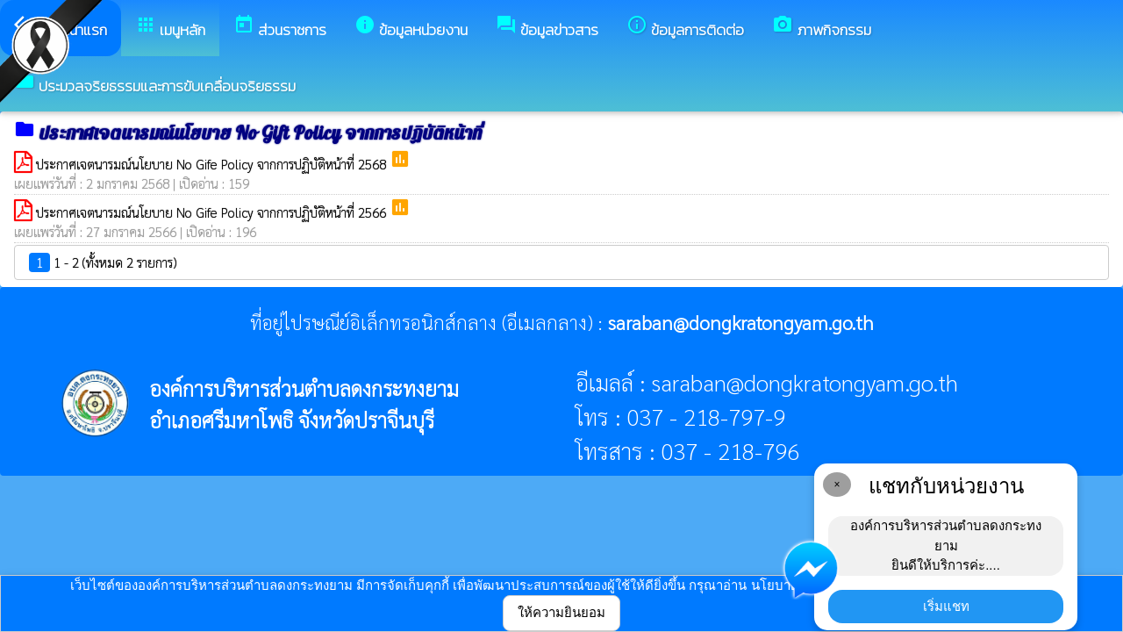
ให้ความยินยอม (561, 612)
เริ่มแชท (946, 606)
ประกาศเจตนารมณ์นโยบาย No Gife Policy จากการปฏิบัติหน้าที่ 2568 (213, 163)
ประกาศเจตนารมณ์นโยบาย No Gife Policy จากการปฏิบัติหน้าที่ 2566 (213, 212)
